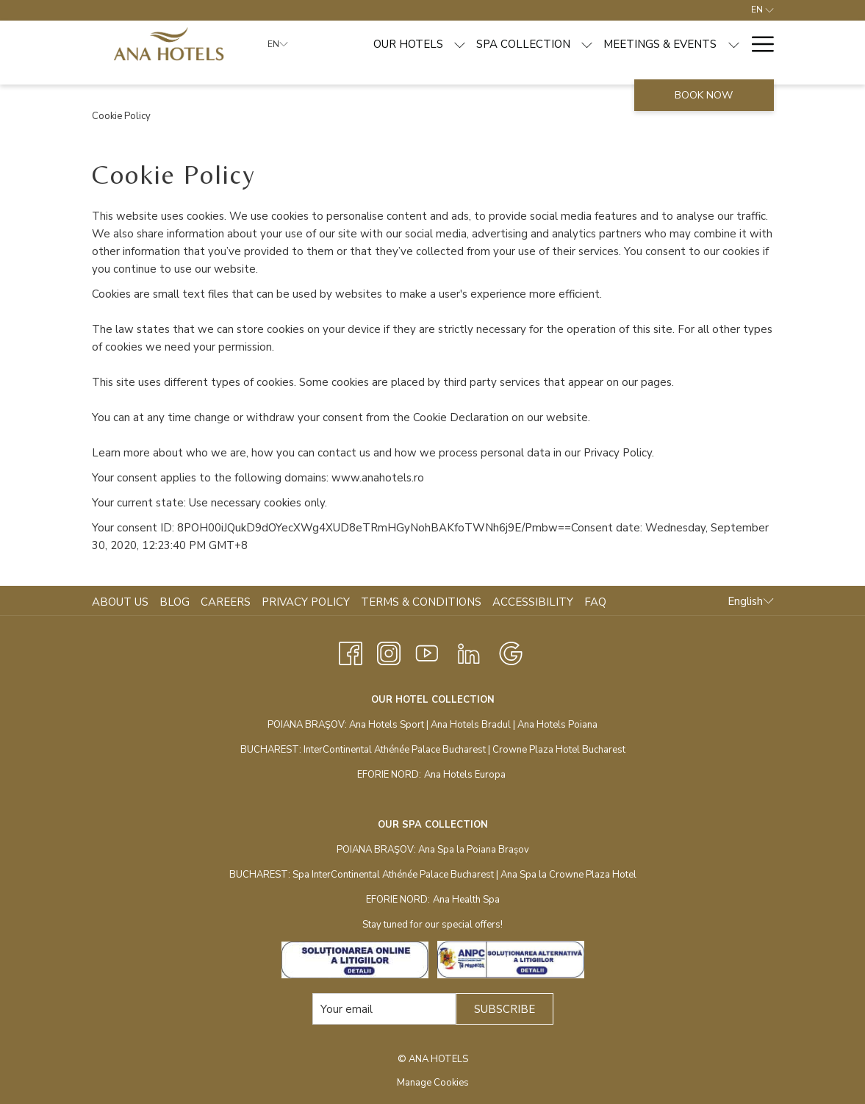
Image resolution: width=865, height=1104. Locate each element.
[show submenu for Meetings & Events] (734, 44)
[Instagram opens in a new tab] (389, 652)
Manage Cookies (433, 1082)
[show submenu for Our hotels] (460, 44)
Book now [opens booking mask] (704, 95)
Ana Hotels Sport (386, 724)
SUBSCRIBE (504, 1009)
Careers (226, 602)
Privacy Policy (306, 602)
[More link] (757, 44)
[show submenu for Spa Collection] (587, 44)
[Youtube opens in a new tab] (427, 652)
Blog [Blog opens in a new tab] (176, 602)
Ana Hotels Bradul (471, 724)
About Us (120, 602)
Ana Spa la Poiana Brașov (473, 849)
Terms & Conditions (421, 602)
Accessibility (532, 602)
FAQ (595, 602)
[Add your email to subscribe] (384, 1009)
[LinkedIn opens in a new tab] (468, 652)
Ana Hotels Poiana (557, 724)
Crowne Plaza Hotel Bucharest (558, 749)
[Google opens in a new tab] (511, 652)
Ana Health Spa (466, 899)
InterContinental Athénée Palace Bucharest (395, 749)
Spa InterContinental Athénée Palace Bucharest (393, 874)
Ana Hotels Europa (465, 774)
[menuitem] (408, 44)
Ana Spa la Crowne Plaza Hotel (568, 874)
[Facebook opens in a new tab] (350, 652)
